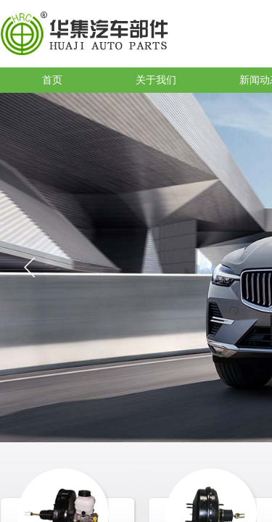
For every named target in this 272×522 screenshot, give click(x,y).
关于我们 (156, 80)
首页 (52, 80)
